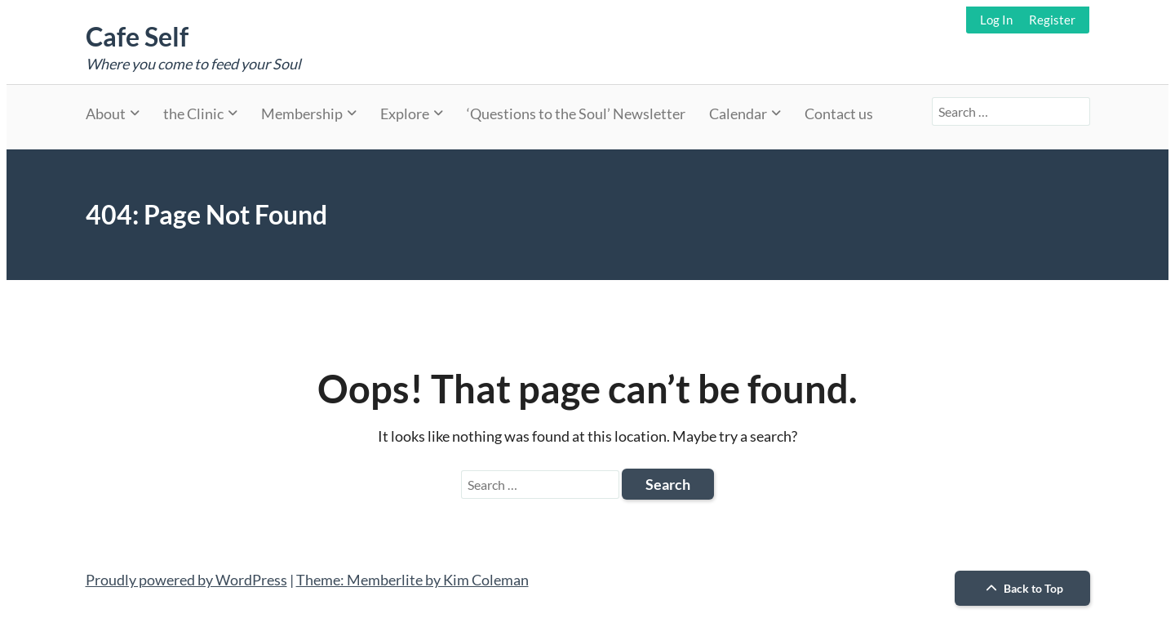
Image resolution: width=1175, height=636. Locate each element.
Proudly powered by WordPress (186, 580)
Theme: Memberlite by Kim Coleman (412, 580)
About (106, 113)
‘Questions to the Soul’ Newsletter (576, 113)
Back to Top (1022, 588)
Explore (404, 113)
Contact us (839, 113)
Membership (302, 113)
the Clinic (193, 113)
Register (1052, 19)
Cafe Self (137, 36)
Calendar (738, 113)
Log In (996, 19)
